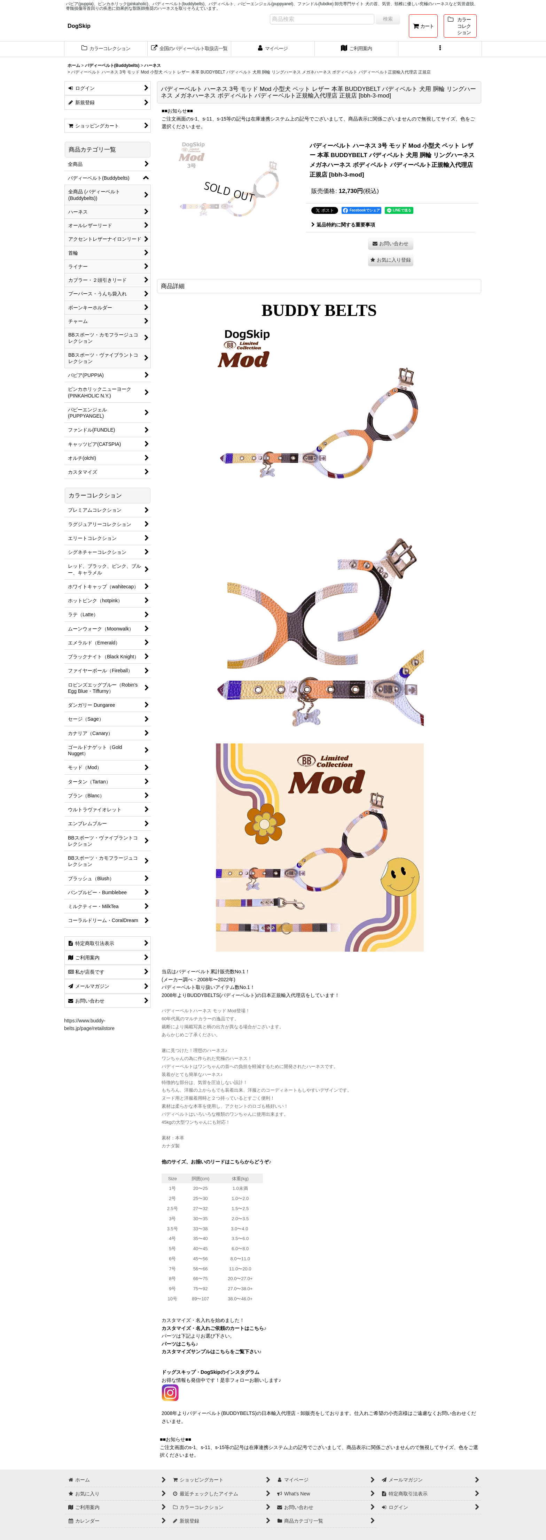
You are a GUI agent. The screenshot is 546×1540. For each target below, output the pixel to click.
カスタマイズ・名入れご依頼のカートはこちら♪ (214, 1328)
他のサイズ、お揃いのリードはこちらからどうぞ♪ (216, 1161)
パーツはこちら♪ (180, 1344)
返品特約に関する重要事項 (343, 224)
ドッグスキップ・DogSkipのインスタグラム (210, 1372)
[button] (440, 49)
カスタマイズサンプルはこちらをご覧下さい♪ (212, 1351)
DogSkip (79, 26)
